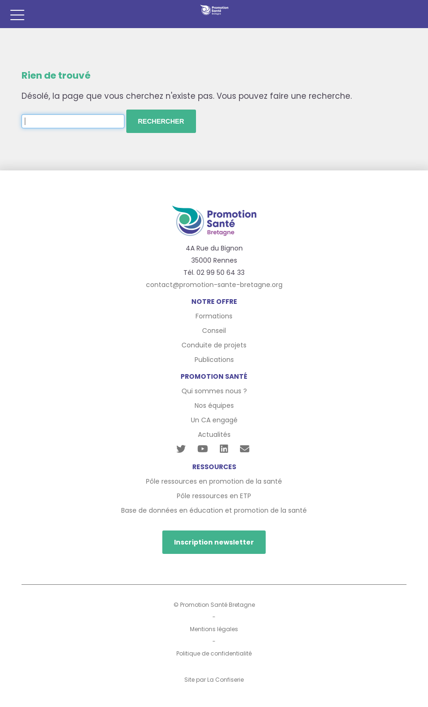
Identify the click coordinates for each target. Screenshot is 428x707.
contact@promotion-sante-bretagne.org (214, 284)
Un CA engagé (214, 420)
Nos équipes (214, 405)
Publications (214, 359)
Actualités (214, 434)
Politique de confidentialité (214, 653)
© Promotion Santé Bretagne (214, 605)
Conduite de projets (214, 345)
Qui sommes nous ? (214, 391)
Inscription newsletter (214, 542)
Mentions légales (214, 629)
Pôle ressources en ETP (214, 496)
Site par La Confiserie (214, 680)
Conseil (214, 330)
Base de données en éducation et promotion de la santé (214, 510)
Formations (214, 316)
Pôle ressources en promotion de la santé (214, 481)
